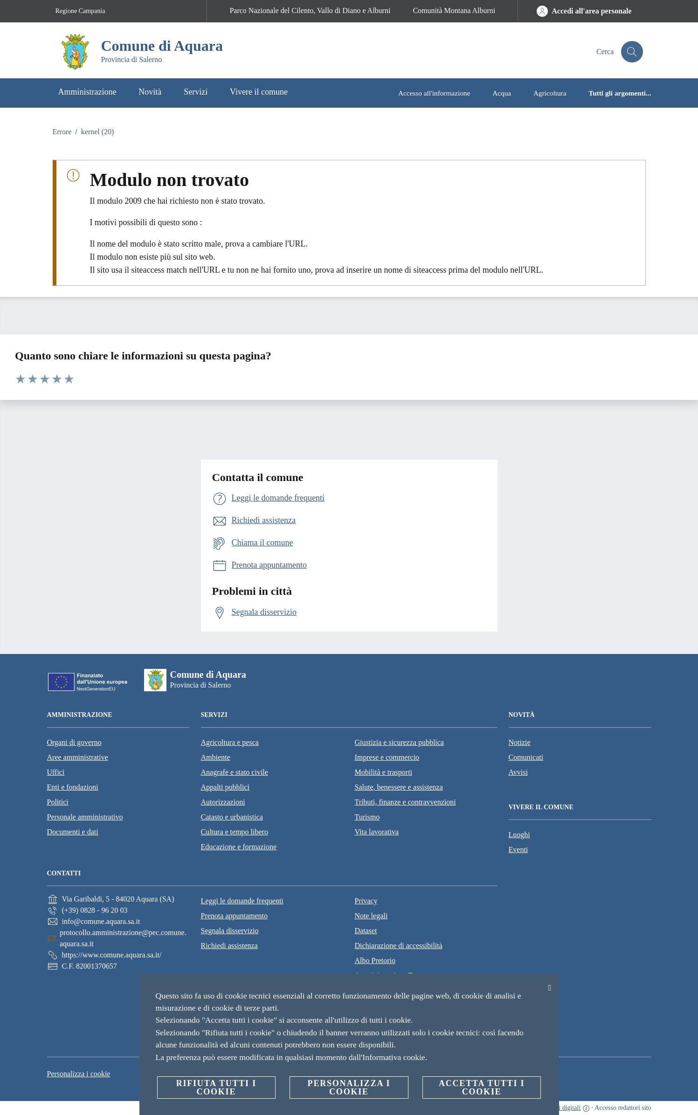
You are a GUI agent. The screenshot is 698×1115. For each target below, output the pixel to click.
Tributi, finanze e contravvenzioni (405, 802)
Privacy (366, 901)
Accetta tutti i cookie (482, 1087)
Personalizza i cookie (79, 1074)
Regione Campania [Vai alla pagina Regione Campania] (80, 10)
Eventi (518, 849)
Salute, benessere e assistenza (399, 787)
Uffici (56, 772)
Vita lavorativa (377, 832)
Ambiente (215, 757)
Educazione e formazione (239, 847)
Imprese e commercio (387, 757)
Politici (58, 802)
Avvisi (518, 772)
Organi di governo (74, 742)
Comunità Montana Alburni (454, 10)
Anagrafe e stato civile (234, 772)
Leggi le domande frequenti (242, 901)
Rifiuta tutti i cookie (216, 1087)
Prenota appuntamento (234, 916)
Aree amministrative (77, 757)
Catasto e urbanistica (232, 817)
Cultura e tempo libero (234, 832)
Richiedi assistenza (229, 946)
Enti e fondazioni (72, 787)
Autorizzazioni (223, 802)
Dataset (366, 931)
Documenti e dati (72, 832)
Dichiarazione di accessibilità (398, 946)
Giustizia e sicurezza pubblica (399, 742)
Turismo (367, 817)
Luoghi (519, 835)
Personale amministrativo (85, 817)
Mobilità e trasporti (384, 772)
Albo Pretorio (375, 960)
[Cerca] (632, 52)
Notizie (520, 742)
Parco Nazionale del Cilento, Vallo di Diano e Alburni (309, 10)
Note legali (371, 916)
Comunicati (526, 757)
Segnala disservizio (230, 931)
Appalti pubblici (225, 787)
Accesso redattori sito (622, 1107)
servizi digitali (562, 1107)
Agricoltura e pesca (230, 742)
